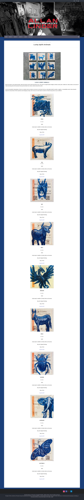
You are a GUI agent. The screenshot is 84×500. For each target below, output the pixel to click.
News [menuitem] (25, 36)
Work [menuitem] (10, 36)
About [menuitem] (20, 36)
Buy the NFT (42, 134)
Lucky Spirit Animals (39, 42)
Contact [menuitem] (31, 36)
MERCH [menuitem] (15, 36)
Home (34, 42)
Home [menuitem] (6, 36)
